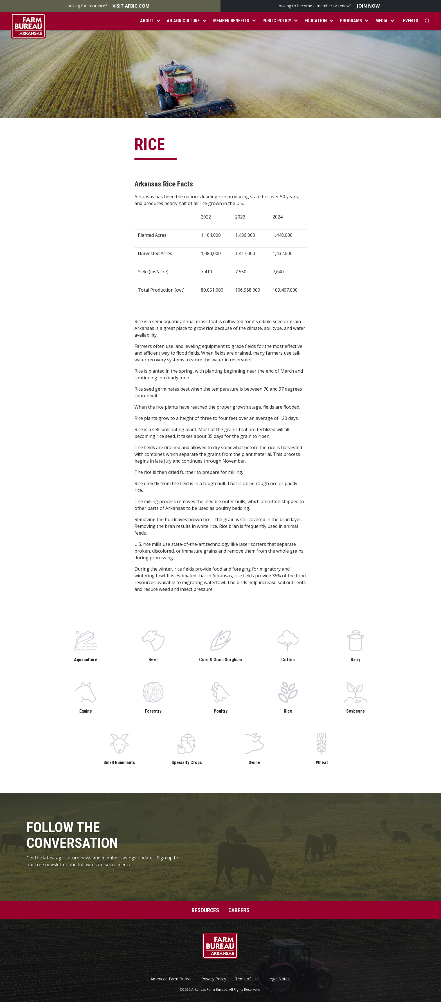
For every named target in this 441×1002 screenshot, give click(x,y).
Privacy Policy (213, 978)
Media (381, 20)
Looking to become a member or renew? (330, 6)
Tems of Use (247, 978)
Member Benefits (231, 20)
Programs (351, 20)
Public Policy (276, 20)
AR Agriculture (183, 20)
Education (316, 20)
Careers (238, 910)
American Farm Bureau (171, 978)
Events (410, 20)
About (147, 20)
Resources (205, 910)
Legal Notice (279, 978)
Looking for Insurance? (110, 6)
